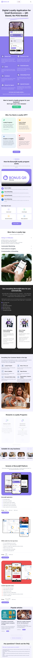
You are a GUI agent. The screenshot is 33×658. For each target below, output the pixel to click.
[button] (14, 444)
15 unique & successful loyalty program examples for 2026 (8, 623)
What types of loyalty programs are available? (11, 647)
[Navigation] (31, 2)
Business (24, 629)
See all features (16, 151)
